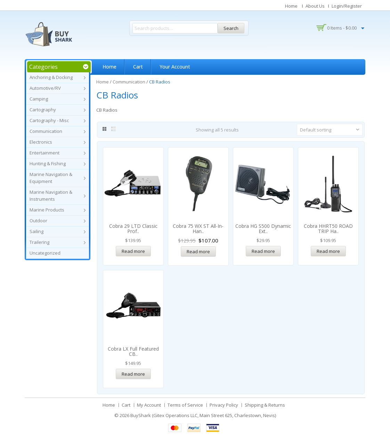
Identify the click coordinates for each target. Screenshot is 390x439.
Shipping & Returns (265, 405)
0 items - (342, 28)
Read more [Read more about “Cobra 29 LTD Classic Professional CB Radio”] (133, 251)
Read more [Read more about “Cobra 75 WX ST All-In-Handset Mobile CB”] (198, 251)
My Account (149, 405)
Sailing (36, 231)
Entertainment (44, 153)
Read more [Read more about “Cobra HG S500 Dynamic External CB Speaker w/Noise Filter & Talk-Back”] (263, 251)
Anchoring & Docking (51, 77)
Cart (138, 66)
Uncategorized (45, 253)
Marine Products (47, 210)
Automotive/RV (45, 88)
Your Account (175, 66)
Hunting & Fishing (48, 163)
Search (231, 28)
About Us (315, 6)
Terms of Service (185, 405)
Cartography (43, 109)
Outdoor (38, 220)
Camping (39, 99)
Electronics (41, 142)
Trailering (39, 242)
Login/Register (347, 6)
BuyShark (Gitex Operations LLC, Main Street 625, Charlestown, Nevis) (203, 415)
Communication (46, 131)
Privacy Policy (224, 405)
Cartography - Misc (49, 120)
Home (291, 6)
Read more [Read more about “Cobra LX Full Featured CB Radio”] (133, 374)
